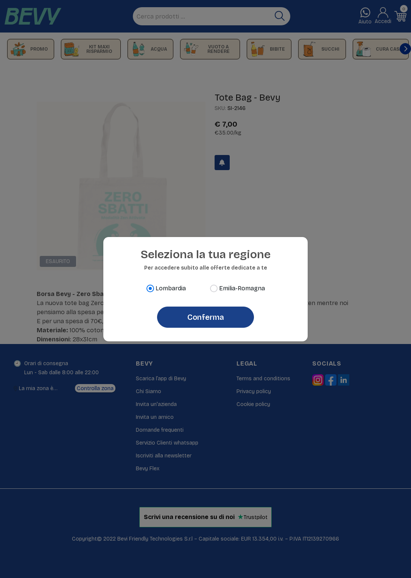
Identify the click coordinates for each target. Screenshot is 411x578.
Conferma (205, 317)
